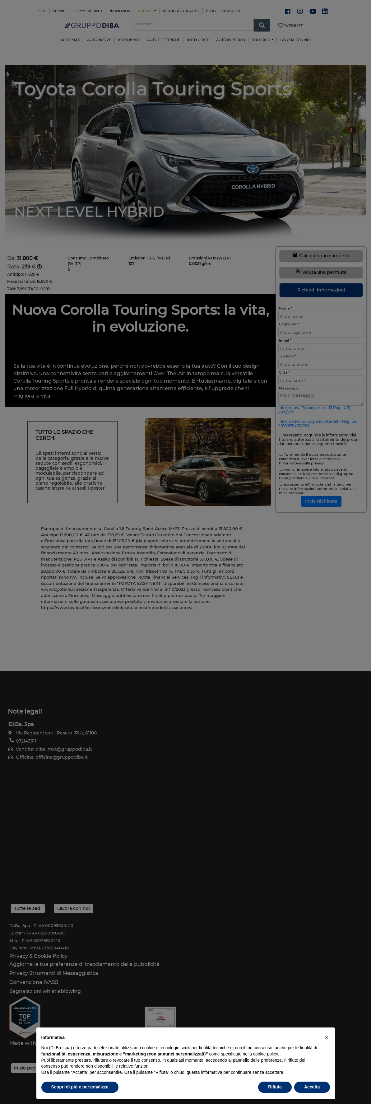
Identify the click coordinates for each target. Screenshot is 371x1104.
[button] (327, 1037)
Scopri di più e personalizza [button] (80, 1086)
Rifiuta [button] (275, 1086)
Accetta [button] (312, 1086)
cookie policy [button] (265, 1053)
